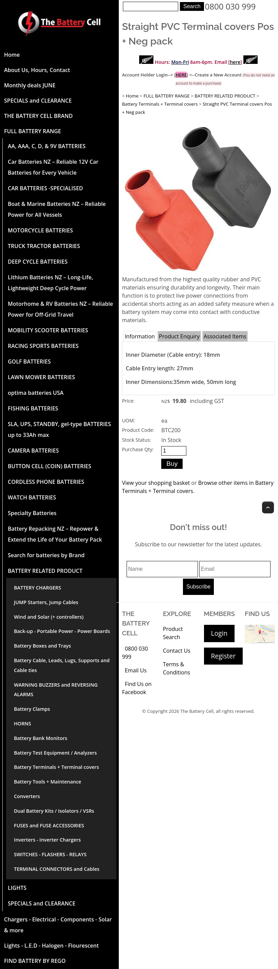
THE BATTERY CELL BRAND (38, 116)
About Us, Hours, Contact (37, 70)
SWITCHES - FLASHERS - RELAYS (50, 854)
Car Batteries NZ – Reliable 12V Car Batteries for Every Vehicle (53, 167)
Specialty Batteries (32, 513)
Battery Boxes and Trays (42, 645)
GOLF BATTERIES (29, 361)
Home (12, 54)
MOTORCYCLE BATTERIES (40, 230)
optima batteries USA (35, 393)
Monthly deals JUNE (29, 85)
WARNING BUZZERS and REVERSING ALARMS (56, 690)
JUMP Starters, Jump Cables (46, 602)
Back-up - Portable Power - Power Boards (62, 631)
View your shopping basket (156, 483)
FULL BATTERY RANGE (32, 131)
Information (140, 336)
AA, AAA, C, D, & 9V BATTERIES (47, 146)
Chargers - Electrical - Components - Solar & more (58, 925)
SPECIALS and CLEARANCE (38, 100)
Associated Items (225, 336)
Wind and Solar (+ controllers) (49, 617)
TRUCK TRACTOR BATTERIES (44, 246)
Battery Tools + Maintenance (47, 781)
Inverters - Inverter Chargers (47, 839)
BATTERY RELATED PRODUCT (45, 571)
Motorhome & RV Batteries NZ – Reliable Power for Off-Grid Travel (60, 309)
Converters (27, 796)
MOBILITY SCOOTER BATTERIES (48, 330)
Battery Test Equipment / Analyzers (55, 753)
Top (268, 507)
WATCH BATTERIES (32, 497)
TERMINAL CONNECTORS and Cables (56, 869)
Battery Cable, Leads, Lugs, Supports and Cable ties (62, 665)
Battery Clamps (32, 709)
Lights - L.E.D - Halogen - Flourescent (51, 945)
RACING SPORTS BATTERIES (43, 346)
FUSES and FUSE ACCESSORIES (49, 825)
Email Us (136, 670)
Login (219, 633)
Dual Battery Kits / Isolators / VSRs (54, 811)
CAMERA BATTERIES (33, 450)
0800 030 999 (230, 6)
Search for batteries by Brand (46, 555)
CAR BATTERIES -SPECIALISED (45, 188)
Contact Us (176, 650)
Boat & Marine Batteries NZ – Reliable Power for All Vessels (57, 209)
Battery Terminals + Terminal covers (56, 767)
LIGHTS (17, 888)
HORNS (22, 723)
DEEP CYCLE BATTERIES (38, 261)
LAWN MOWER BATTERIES (41, 377)
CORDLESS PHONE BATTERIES (46, 482)
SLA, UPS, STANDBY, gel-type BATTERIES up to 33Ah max (59, 429)
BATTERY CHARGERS (37, 587)
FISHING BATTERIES (33, 408)
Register (223, 655)
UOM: (128, 420)
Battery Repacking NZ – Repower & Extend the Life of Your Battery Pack (55, 534)
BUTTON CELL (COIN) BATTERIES (49, 466)
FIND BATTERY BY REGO (35, 961)
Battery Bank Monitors (40, 738)
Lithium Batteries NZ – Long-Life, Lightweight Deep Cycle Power (50, 283)
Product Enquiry (179, 336)
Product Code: (138, 430)
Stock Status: (136, 440)
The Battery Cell (197, 711)
